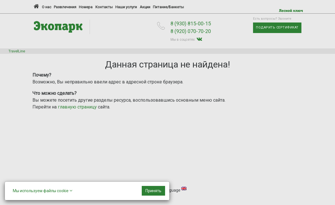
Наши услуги (126, 7)
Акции (145, 7)
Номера (86, 7)
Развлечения (65, 7)
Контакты (104, 7)
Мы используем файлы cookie (42, 190)
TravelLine (17, 51)
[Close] (153, 191)
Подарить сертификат (277, 27)
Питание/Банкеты (168, 7)
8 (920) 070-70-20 (190, 31)
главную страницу (77, 107)
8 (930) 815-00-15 (190, 23)
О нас (46, 7)
